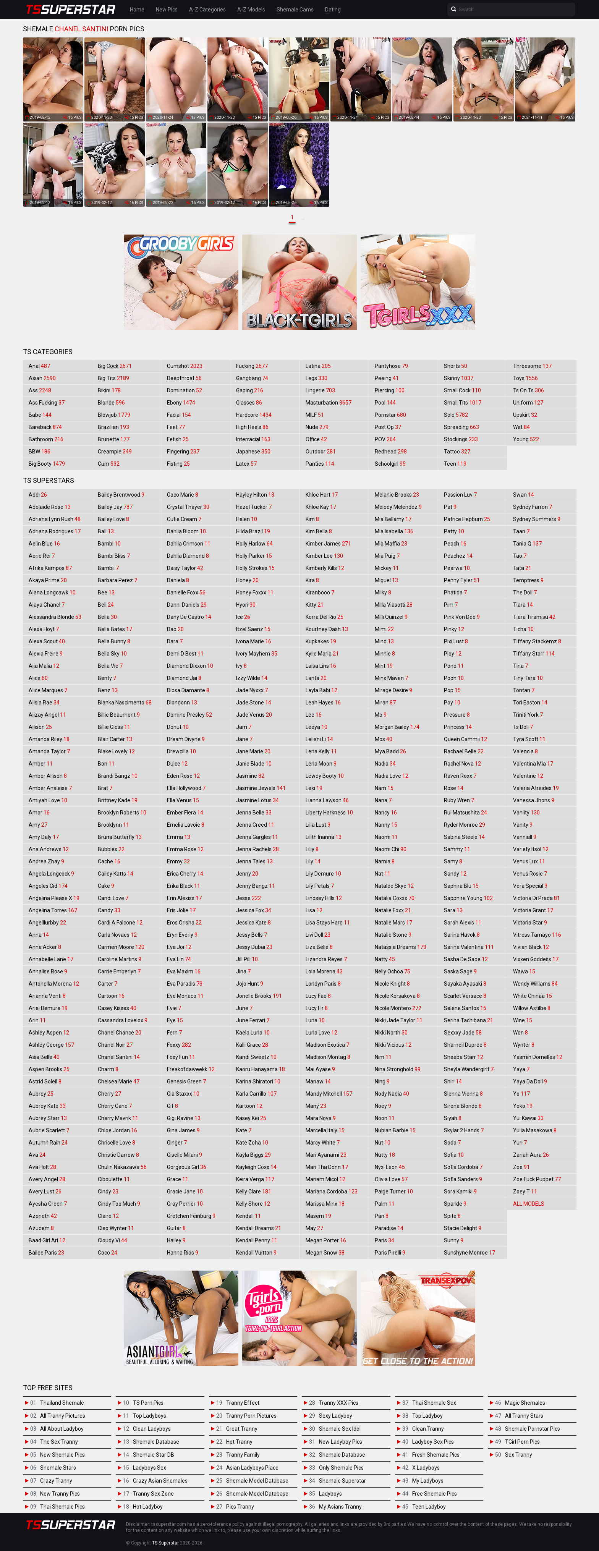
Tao (519, 556)
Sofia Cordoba (463, 1167)
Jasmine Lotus (257, 800)
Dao (175, 629)
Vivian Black (531, 947)
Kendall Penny (256, 1240)
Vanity (523, 825)
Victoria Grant (533, 910)
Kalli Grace (252, 1045)
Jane (244, 739)
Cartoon (111, 996)
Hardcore (254, 415)
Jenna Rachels (257, 849)
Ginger (177, 1143)
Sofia (454, 1155)
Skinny (458, 378)
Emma (178, 837)
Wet (521, 427)
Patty (454, 531)
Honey (247, 580)
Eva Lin (179, 959)
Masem (318, 1216)
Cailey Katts (115, 874)
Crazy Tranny (56, 1481)
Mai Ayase (320, 1069)
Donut (178, 727)
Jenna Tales (254, 861)
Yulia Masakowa (535, 1130)
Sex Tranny (518, 1455)
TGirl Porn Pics (522, 1442)
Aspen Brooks (49, 1069)
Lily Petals (320, 886)
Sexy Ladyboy (335, 1416)
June (244, 1008)
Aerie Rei (42, 556)
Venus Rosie (530, 874)
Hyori (246, 605)
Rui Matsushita (465, 812)
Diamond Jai (184, 678)
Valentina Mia (533, 764)
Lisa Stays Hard (328, 923)
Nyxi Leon (390, 1167)
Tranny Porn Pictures (251, 1416)
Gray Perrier (185, 1204)
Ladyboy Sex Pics (433, 1442)
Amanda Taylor (49, 751)
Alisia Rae (44, 702)
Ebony (181, 403)
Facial (179, 415)
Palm (385, 1204)
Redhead (391, 451)
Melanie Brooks (397, 495)
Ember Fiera (185, 812)
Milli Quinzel (391, 617)
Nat (382, 874)
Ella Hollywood (186, 788)
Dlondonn (182, 702)
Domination (184, 390)
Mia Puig (387, 556)
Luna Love (321, 1033)
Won (520, 1033)
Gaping (249, 390)
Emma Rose (185, 849)
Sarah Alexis (462, 923)
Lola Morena (324, 971)
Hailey (176, 1240)
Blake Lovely (116, 751)
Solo (456, 415)
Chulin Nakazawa (122, 1167)
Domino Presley (189, 715)
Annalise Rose (48, 971)
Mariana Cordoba (332, 1191)
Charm (108, 1069)
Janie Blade (254, 764)
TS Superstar (165, 1543)
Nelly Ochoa (392, 971)
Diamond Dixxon (190, 666)
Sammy (457, 849)
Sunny (453, 1240)
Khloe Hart (322, 495)
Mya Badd (390, 751)
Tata (522, 568)
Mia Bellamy (393, 519)
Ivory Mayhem (256, 654)
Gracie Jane (185, 1191)
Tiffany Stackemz (537, 641)
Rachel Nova (462, 764)
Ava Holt (42, 1167)
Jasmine (250, 776)
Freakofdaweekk (191, 1069)
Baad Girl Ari (47, 1240)
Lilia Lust (318, 825)
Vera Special (530, 886)
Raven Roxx (460, 776)
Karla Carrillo (256, 1094)
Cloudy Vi (112, 1240)
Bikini (109, 390)
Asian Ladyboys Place (252, 1468)
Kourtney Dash (327, 629)
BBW (39, 451)
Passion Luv (460, 495)
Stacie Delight (462, 1228)
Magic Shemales (525, 1403)
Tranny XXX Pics (338, 1403)
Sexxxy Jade (463, 1033)
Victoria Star (530, 923)
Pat (450, 507)
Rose (453, 788)
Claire (108, 1216)
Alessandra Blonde (55, 617)
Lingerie (320, 390)
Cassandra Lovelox (122, 1020)
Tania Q (527, 544)
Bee (106, 592)
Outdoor (321, 451)
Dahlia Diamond (188, 556)
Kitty (315, 605)
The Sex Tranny (59, 1442)
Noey (383, 1106)
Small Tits (462, 403)
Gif (172, 1106)
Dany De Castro (189, 617)
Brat (105, 788)
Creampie (115, 451)
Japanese (253, 451)
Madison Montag (328, 1057)
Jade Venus (254, 715)
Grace (177, 1179)
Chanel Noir (115, 1045)
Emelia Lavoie (185, 825)
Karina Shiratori (258, 1081)
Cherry (109, 1094)
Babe (40, 415)
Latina (318, 366)
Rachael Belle (464, 751)
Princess (458, 727)
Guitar (176, 1228)
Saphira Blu (461, 886)
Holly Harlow (254, 544)
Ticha (523, 629)
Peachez (458, 556)
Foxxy (179, 1045)
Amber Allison (48, 776)
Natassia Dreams (400, 947)
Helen (246, 519)
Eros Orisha (184, 923)
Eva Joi (179, 947)
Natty (385, 959)
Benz (108, 690)
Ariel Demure (48, 1008)
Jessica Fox (253, 910)
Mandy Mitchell (329, 1094)
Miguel (386, 580)
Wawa (524, 971)
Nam (384, 788)
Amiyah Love (48, 800)
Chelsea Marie (118, 1081)
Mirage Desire (393, 690)
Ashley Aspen (49, 1033)
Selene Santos (465, 1008)
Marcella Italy (325, 1130)
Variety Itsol (531, 849)
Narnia (385, 861)
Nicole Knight (392, 984)
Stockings (461, 439)
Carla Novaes (117, 935)
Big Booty (47, 464)
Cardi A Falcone (120, 923)
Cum (109, 464)
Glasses (249, 403)
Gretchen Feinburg (191, 1216)
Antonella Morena (54, 984)
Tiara (523, 605)
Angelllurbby (47, 923)
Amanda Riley (49, 739)
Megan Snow (325, 1253)
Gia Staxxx (183, 1094)
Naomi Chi (390, 849)
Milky (383, 592)
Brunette (114, 439)
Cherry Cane (115, 1106)
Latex (246, 464)
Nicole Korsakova (397, 996)
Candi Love (113, 898)
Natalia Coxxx (394, 898)
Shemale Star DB (153, 1455)
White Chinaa (532, 996)
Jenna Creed (255, 825)
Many (316, 1106)
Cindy (108, 1191)
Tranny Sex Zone (153, 1494)
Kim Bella (319, 531)
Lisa (314, 910)
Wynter (523, 1045)
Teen (455, 464)
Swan (523, 495)
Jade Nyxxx (252, 690)
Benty (107, 678)
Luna (315, 1020)
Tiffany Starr (534, 654)
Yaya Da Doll (530, 1081)
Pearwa (457, 568)
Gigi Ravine (184, 1118)
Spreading (461, 427)
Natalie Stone (393, 935)
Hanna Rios (182, 1253)
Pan (382, 1216)
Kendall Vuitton (256, 1253)
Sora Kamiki (460, 1191)
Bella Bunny (114, 641)
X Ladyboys (426, 1468)
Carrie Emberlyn (119, 971)
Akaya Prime (48, 580)
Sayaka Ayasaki (465, 984)
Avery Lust (45, 1191)
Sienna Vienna (463, 1094)
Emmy (178, 861)
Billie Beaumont (119, 715)
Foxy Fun (181, 1057)
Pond (454, 666)
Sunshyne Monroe (469, 1253)
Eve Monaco (185, 996)
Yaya (521, 1069)
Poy (452, 702)
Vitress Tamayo (537, 935)
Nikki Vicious (393, 1045)
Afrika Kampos (50, 568)
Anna (39, 935)
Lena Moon (321, 764)
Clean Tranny (428, 1429)
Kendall (248, 1216)
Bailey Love (113, 519)
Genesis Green (186, 1081)
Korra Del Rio (324, 617)
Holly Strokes (255, 568)
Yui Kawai (528, 1118)
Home (137, 9)
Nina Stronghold (398, 1069)
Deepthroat (184, 378)
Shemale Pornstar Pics (532, 1429)
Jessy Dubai (254, 947)
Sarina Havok (462, 935)
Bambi (109, 544)
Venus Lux (529, 861)
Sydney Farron (532, 507)
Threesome (532, 366)
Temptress (528, 580)
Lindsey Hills (324, 898)
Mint (384, 666)
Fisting (178, 464)
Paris (384, 1240)
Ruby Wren (459, 800)
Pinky (454, 629)
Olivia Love (391, 1179)
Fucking (252, 366)
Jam (243, 727)
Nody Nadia (392, 1094)
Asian (42, 378)
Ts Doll (523, 727)
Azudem (41, 1228)
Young (526, 439)
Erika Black (183, 886)
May (314, 1228)
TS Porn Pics (148, 1403)
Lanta (316, 678)
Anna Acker (45, 947)
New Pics (167, 9)
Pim (451, 605)
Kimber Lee (324, 556)
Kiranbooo (320, 592)
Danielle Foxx (186, 592)
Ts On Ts (528, 390)
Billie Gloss (114, 727)
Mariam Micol (325, 1179)
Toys (525, 378)
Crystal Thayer (188, 507)
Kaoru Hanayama (260, 1069)
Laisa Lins (321, 666)
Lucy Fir (317, 1008)
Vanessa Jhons (533, 800)
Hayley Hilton (255, 495)
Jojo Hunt (249, 984)
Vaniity (526, 812)
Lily (313, 861)
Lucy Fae (318, 996)
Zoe (521, 1167)
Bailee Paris (46, 1253)
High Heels (252, 427)
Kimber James (328, 544)
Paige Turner (394, 1191)
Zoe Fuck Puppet (537, 1179)
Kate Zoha (252, 1143)
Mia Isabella (394, 531)
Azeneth (43, 1216)
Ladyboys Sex (149, 1468)
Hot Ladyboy (148, 1507)
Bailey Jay (115, 507)
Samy (453, 861)
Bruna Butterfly (120, 837)
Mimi (384, 629)
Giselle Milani (184, 1155)
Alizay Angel (47, 715)
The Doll (525, 592)
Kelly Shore (253, 1204)
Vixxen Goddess (536, 959)
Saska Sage (460, 971)
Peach (455, 544)
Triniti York (528, 715)
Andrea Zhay (46, 861)
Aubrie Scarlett (49, 1130)
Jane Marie (253, 751)
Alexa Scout (47, 641)
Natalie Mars (393, 923)
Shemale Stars (58, 1468)
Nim (383, 1057)
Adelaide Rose (50, 507)
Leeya (316, 727)
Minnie (385, 654)
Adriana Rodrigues (55, 531)
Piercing (390, 390)
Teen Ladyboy (429, 1507)
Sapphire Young (468, 898)
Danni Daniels (187, 605)
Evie (174, 1008)
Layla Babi (321, 690)
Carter (107, 984)
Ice (243, 617)
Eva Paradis (184, 984)
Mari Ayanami (326, 1155)
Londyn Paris (323, 984)
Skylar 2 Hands (464, 1130)
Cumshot (184, 366)
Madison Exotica (327, 1045)
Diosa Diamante (188, 690)
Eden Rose (183, 776)
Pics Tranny (240, 1507)
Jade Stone (253, 702)
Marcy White (323, 1143)
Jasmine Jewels (261, 788)
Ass (40, 390)
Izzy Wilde (251, 678)
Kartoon (249, 1106)
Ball (106, 531)
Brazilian (113, 427)
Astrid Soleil (45, 1081)
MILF (315, 415)
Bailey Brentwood (121, 495)
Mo (381, 715)
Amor (39, 812)
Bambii (108, 568)
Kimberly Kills (325, 568)
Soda (452, 1143)
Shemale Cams (295, 9)
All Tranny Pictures (62, 1416)
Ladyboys (330, 1494)
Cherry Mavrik (118, 1118)
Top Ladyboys (149, 1416)
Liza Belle (319, 947)
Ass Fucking (47, 403)
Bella (107, 617)
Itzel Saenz (253, 629)
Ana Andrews (49, 849)
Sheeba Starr (463, 1057)
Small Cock (462, 390)
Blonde (111, 403)
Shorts (455, 366)
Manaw (318, 1081)
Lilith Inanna (324, 837)
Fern (174, 1033)
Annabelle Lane (51, 959)
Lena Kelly (321, 751)
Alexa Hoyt (44, 629)
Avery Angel (47, 1179)
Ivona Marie (253, 641)
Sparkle (455, 1204)
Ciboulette (114, 1179)
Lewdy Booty (325, 776)
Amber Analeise (50, 788)
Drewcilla (181, 751)
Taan (521, 531)
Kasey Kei (251, 1118)
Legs (316, 378)
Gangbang (252, 378)
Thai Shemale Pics (62, 1507)
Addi (38, 495)
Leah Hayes (323, 702)
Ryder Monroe (464, 825)
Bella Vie (110, 666)
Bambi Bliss (114, 556)
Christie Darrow (118, 1155)
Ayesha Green (48, 1204)
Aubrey (41, 1094)
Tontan (523, 690)
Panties (320, 464)
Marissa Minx (325, 1204)
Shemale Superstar (342, 1481)
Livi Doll (318, 935)
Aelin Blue (44, 544)
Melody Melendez (398, 507)
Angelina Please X (54, 898)
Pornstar (390, 415)
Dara (175, 641)
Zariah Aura (531, 1155)
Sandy (455, 874)
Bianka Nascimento (125, 702)
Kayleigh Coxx (256, 1167)
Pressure (457, 715)
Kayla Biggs (253, 1155)
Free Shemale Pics (434, 1494)
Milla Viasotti (394, 605)
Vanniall (524, 837)
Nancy (386, 812)
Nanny (386, 825)
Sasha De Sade (466, 959)
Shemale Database (156, 1442)
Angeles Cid (48, 886)
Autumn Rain (48, 1143)
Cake (106, 886)
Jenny (247, 874)
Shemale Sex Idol (340, 1429)
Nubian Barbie (395, 1130)
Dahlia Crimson (188, 544)
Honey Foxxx (255, 592)
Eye (175, 1020)
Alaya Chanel (47, 605)
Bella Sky (112, 654)
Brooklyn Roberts (122, 812)
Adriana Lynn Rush (55, 519)
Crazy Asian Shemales (160, 1481)
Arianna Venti (47, 996)
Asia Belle (44, 1057)
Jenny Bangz (255, 886)
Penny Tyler (462, 580)
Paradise (389, 1228)
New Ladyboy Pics (340, 1442)
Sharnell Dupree (465, 1045)
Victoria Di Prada (536, 898)
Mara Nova (321, 1118)
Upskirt (525, 415)
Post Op (388, 427)
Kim (312, 519)
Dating (333, 9)
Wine (522, 1020)
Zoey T (525, 1191)
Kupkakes (321, 641)
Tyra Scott (529, 739)
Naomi (386, 837)
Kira (312, 580)
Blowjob (114, 415)
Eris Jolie (181, 910)
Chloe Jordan (117, 1130)
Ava (37, 1155)
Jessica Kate (253, 923)
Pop (452, 690)
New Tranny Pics (60, 1494)
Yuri (520, 1143)
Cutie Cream (184, 519)
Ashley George (51, 1045)
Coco (107, 1253)
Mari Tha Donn (327, 1167)
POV (385, 439)
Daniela (178, 580)
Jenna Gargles (257, 837)
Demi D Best (185, 654)
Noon (385, 1118)
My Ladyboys (428, 1481)
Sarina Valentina (469, 947)
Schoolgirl (390, 464)
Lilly (312, 849)
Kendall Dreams (258, 1228)
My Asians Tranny (340, 1507)
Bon (106, 764)
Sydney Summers (536, 519)
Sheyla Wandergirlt (469, 1069)
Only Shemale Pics (341, 1468)
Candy (109, 910)
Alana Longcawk (52, 592)
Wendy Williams (535, 984)
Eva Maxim (184, 971)
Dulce (177, 764)
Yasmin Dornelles (537, 1057)
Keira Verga (255, 1179)
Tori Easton (530, 702)
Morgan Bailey (397, 727)
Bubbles (111, 849)
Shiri (453, 1081)
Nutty (385, 1155)
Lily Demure (323, 874)
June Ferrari (252, 1020)
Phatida (455, 592)
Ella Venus (183, 800)
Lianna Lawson (327, 800)
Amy (38, 825)
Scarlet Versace (465, 996)
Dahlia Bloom (186, 531)
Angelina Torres (53, 910)
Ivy (241, 666)
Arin (37, 1020)
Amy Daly (44, 837)
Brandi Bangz (118, 776)
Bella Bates (115, 629)
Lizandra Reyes (326, 959)
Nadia (385, 764)
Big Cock (115, 366)
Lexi (314, 788)
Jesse (248, 898)
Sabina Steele (464, 837)
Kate (243, 1130)
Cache (109, 861)
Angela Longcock (51, 874)
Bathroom (46, 439)
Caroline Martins (119, 959)
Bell (106, 605)
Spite (452, 1216)
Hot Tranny (239, 1442)
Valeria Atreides (536, 788)
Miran (385, 702)
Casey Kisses (117, 1008)
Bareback (45, 427)
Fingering (183, 451)
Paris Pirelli (390, 1253)
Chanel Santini (119, 1057)
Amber (41, 764)
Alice (38, 678)
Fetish (178, 439)
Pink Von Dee (462, 617)
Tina (520, 666)
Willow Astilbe (531, 1008)
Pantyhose (391, 366)
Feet (176, 427)
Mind (384, 641)
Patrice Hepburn (467, 519)
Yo (521, 1094)
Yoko (523, 1106)
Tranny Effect (242, 1403)
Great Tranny (241, 1429)
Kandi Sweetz (256, 1057)
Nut (382, 1143)
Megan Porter (326, 1240)
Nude (317, 427)
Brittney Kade (118, 800)
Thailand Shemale (62, 1403)
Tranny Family (243, 1455)
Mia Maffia (391, 544)
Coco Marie (182, 495)
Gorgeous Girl (186, 1167)
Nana (383, 800)
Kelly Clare (253, 1191)
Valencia (525, 751)
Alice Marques (48, 690)
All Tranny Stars (524, 1416)
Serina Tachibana (468, 1020)
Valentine (528, 776)
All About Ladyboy (62, 1429)
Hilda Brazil (253, 531)
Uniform (528, 403)
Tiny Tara (528, 678)
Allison (40, 727)
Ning (382, 1081)
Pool (385, 403)
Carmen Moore (121, 947)
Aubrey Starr (48, 1118)
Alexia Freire (46, 654)
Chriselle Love (116, 1143)
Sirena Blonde (463, 1106)
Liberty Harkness (329, 812)
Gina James (183, 1130)
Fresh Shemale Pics (436, 1455)
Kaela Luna (253, 1033)
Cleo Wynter (116, 1228)
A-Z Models (251, 9)
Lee (314, 715)
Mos (383, 739)
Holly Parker (254, 556)
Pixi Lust (456, 641)
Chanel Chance (119, 1033)
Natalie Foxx (393, 910)
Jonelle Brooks (259, 996)
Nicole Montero (398, 1008)
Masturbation (328, 403)
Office (316, 439)
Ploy (452, 654)
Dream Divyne (186, 739)
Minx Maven (391, 678)
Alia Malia (44, 666)
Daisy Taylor (185, 568)
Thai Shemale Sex (434, 1403)
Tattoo (457, 451)
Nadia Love (391, 776)
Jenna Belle (254, 812)
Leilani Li (319, 739)
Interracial (253, 439)
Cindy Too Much (119, 1204)
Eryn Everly (182, 935)
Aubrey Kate (47, 1106)
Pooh (454, 678)
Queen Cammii (465, 739)
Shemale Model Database (257, 1481)
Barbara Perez (117, 580)
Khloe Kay (321, 507)
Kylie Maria (322, 654)
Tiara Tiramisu (534, 617)
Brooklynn (113, 825)
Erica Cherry (185, 874)
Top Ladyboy (427, 1416)
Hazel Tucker (254, 507)
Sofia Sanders (463, 1179)
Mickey (387, 568)
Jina (243, 971)
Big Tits (113, 378)
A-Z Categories (207, 9)
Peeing (387, 378)
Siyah (452, 1118)
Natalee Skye (394, 886)
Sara (453, 910)
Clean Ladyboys (152, 1429)
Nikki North (391, 1033)
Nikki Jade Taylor (399, 1020)
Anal (39, 366)
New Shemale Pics (62, 1455)
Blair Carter (115, 739)
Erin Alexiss (184, 898)
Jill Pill (247, 959)
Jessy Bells (251, 935)
